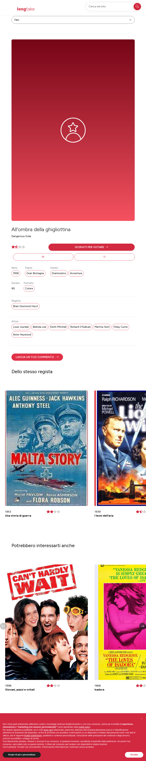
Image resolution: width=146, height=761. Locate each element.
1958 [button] (16, 273)
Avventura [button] (76, 273)
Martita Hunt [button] (102, 326)
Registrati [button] (104, 9)
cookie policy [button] (84, 727)
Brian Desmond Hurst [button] (25, 306)
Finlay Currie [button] (120, 326)
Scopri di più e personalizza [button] (21, 754)
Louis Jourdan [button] (21, 326)
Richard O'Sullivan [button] (80, 326)
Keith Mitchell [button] (58, 326)
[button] (91, 247)
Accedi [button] (120, 9)
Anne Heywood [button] (22, 334)
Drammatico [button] (59, 273)
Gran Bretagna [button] (35, 273)
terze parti (48, 730)
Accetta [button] (134, 754)
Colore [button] (29, 288)
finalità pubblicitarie (33, 735)
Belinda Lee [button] (39, 326)
